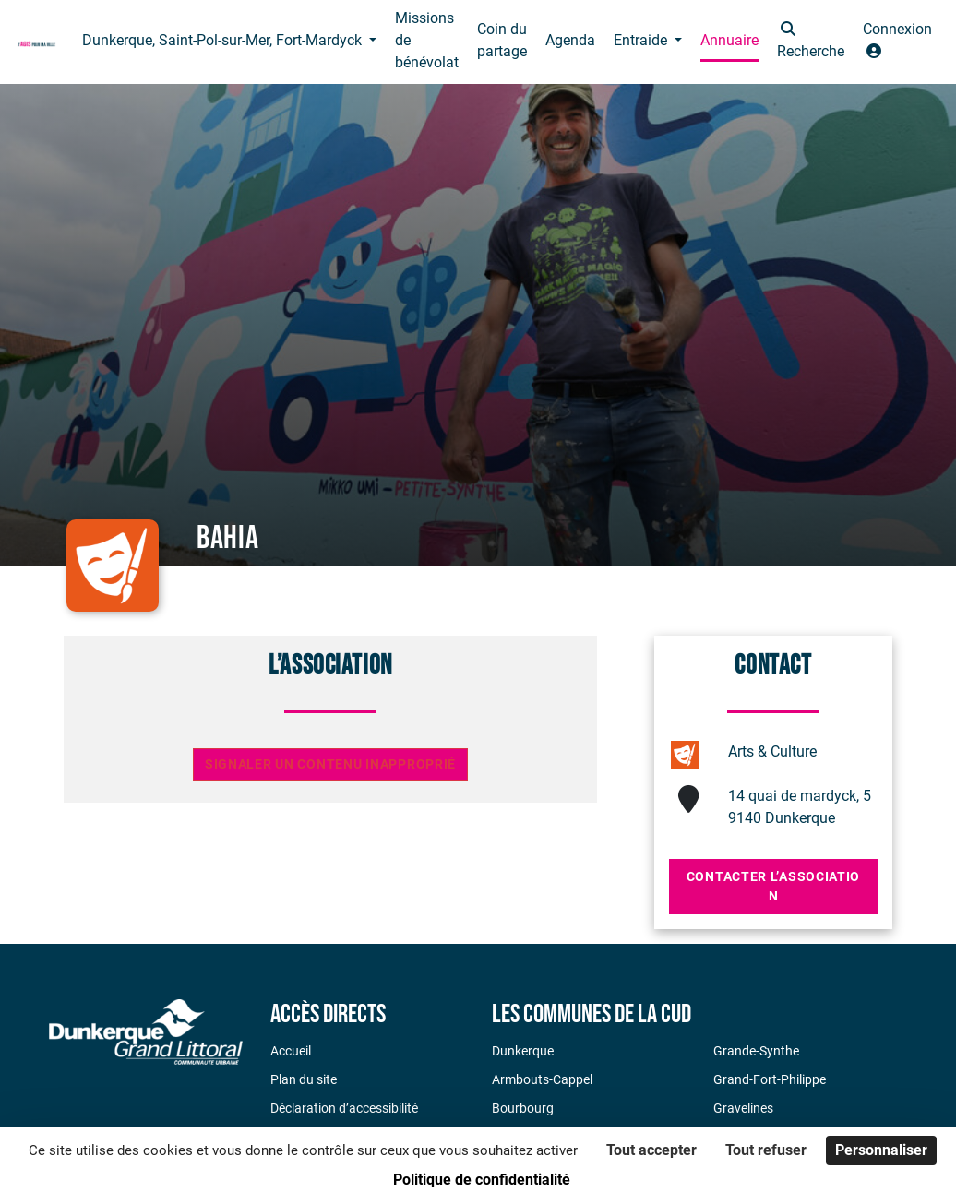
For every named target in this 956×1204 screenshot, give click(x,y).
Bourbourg (523, 1108)
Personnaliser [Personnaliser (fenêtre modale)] (881, 1150)
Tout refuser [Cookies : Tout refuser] (766, 1150)
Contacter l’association (773, 886)
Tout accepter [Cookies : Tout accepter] (651, 1150)
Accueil (290, 1050)
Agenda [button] (570, 40)
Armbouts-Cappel (542, 1079)
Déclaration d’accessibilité (344, 1108)
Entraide (642, 40)
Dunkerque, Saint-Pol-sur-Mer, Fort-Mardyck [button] (223, 40)
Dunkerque (523, 1050)
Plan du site (303, 1079)
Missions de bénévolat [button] (427, 40)
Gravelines (743, 1108)
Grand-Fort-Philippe (769, 1079)
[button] (810, 42)
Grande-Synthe (756, 1050)
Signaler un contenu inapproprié (330, 764)
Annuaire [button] (729, 40)
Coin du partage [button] (502, 40)
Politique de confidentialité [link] (481, 1179)
